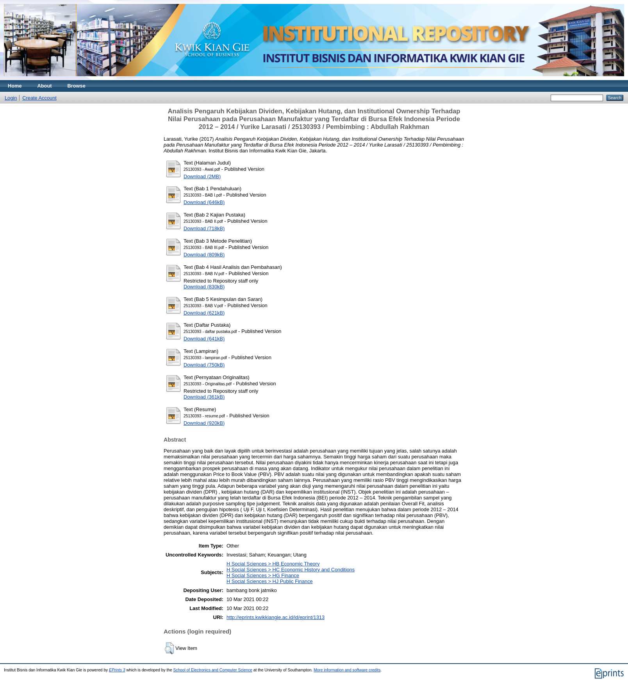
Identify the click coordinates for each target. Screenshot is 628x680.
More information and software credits (347, 670)
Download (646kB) (204, 202)
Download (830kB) (204, 287)
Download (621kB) (204, 313)
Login (11, 98)
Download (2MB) (202, 176)
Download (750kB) (204, 365)
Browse (77, 86)
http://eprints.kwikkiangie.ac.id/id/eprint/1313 (276, 617)
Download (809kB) (204, 255)
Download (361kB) (204, 397)
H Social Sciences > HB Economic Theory (273, 564)
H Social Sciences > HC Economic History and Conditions (291, 570)
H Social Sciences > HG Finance (263, 575)
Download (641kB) (204, 339)
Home (15, 86)
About (44, 86)
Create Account (39, 98)
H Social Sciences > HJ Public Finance (270, 581)
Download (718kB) (204, 228)
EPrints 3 (117, 670)
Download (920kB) (204, 423)
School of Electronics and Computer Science (212, 670)
